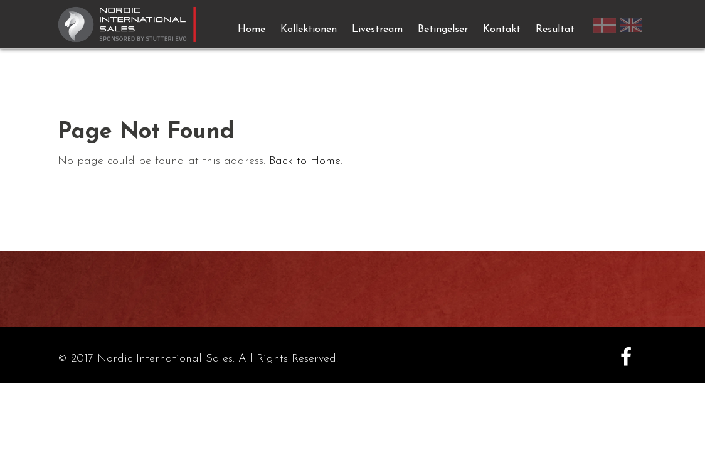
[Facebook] (626, 359)
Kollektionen (308, 29)
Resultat (555, 29)
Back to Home (305, 161)
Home (251, 29)
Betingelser (443, 29)
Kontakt (502, 29)
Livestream (377, 29)
